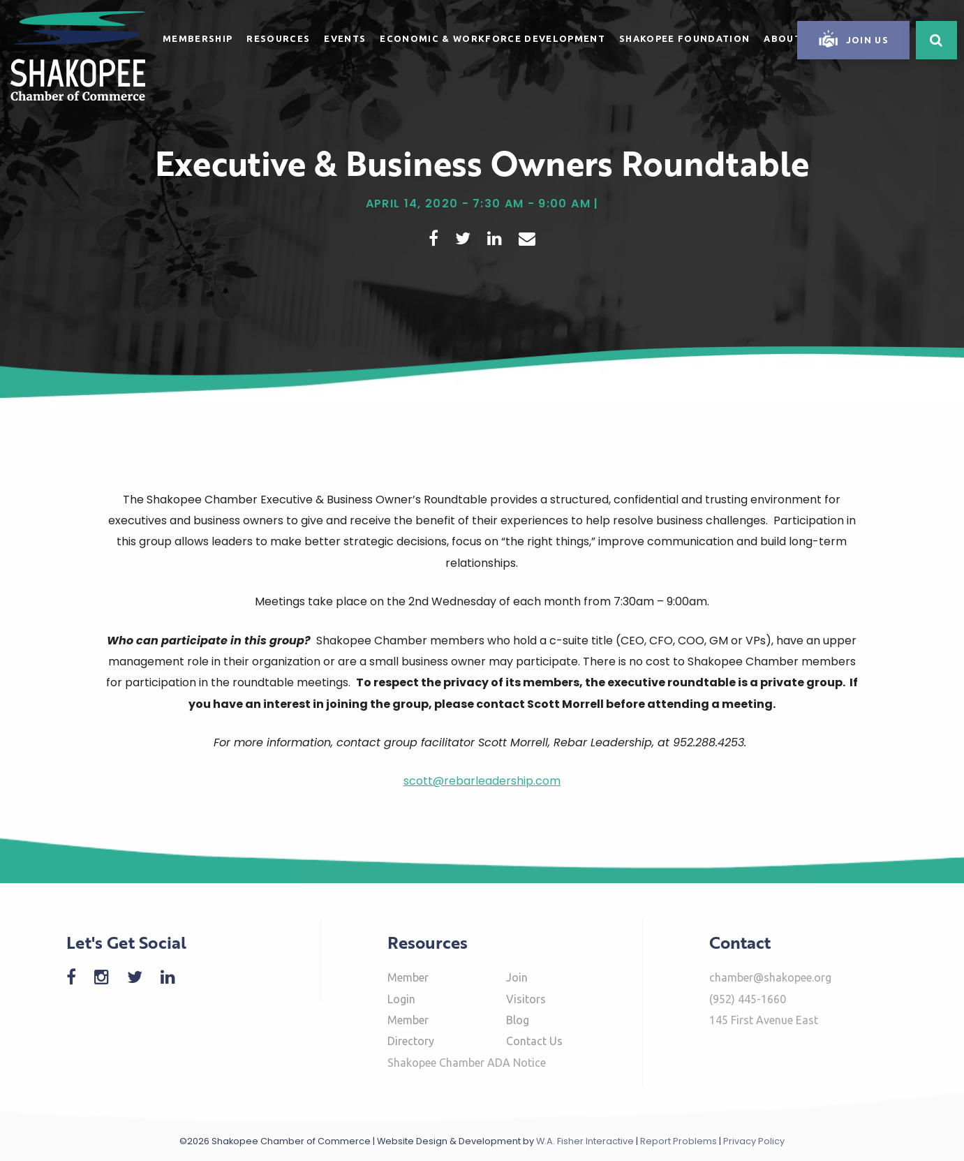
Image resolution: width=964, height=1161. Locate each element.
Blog (517, 1020)
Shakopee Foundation (684, 38)
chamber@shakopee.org (770, 977)
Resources (278, 38)
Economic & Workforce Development (492, 38)
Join (517, 977)
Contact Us (534, 1041)
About (782, 38)
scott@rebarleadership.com (482, 781)
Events (345, 38)
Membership (197, 38)
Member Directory (410, 1030)
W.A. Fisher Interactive (585, 1141)
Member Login (408, 988)
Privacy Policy (754, 1141)
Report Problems (678, 1141)
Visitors (526, 999)
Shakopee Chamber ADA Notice (466, 1062)
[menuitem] (197, 36)
